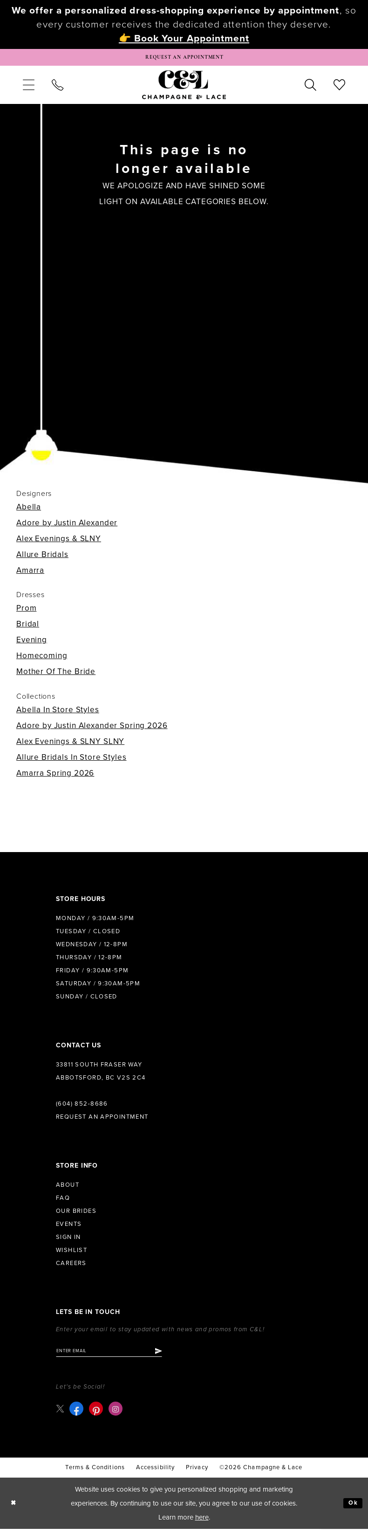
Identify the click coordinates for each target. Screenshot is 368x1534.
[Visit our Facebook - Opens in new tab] (78, 1414)
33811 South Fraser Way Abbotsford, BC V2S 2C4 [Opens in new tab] (101, 1074)
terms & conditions (94, 1473)
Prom (26, 611)
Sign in (68, 1240)
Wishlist (71, 1253)
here (202, 1522)
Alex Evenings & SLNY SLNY (70, 745)
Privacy (197, 1473)
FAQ (63, 1201)
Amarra (30, 573)
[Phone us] (57, 88)
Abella (28, 510)
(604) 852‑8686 (82, 1107)
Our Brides (76, 1214)
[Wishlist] (339, 88)
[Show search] (310, 88)
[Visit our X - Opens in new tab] (61, 1414)
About (67, 1188)
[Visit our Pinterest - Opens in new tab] (98, 1414)
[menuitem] (28, 88)
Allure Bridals (42, 558)
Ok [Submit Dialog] (352, 1508)
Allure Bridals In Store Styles (71, 760)
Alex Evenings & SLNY (58, 542)
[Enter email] (118, 1355)
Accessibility (155, 1473)
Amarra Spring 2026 (55, 776)
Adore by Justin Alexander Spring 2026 (91, 729)
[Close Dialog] (15, 1508)
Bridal (27, 627)
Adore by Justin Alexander (66, 526)
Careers (71, 1266)
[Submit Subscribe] (176, 1355)
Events (69, 1227)
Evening (31, 643)
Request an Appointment (102, 1120)
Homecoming (42, 659)
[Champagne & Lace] (184, 87)
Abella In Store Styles (57, 713)
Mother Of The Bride (55, 675)
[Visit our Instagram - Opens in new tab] (117, 1414)
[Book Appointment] (184, 59)
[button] (28, 88)
